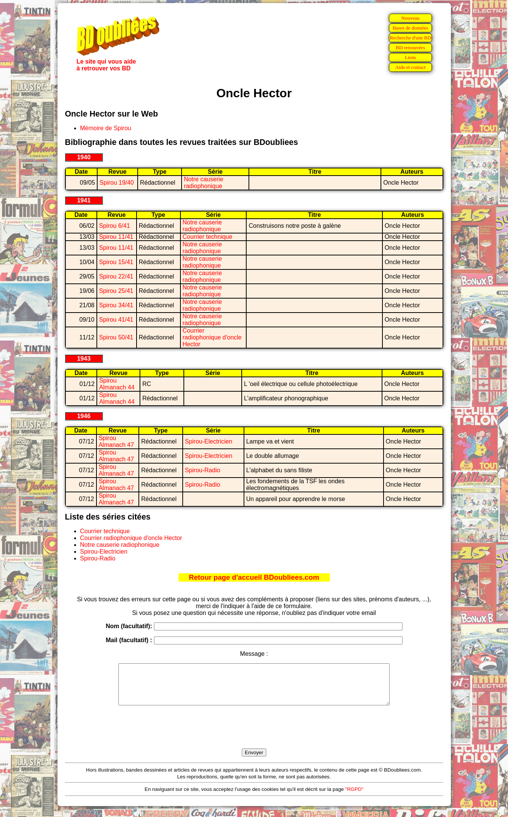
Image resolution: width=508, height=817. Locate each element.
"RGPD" (354, 797)
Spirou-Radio (202, 470)
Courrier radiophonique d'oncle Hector (212, 337)
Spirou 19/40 (116, 182)
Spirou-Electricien (208, 441)
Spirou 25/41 (116, 291)
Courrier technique (208, 236)
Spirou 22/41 (116, 276)
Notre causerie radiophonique (203, 182)
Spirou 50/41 (116, 337)
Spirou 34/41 (116, 305)
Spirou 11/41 (116, 236)
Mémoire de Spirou (105, 128)
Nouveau (410, 18)
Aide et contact (410, 67)
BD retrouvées (410, 47)
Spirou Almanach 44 (116, 384)
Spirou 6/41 (114, 226)
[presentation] (254, 735)
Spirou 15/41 (116, 262)
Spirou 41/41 (116, 319)
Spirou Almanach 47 (116, 441)
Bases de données (410, 28)
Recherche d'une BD (410, 37)
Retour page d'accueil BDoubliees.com (254, 577)
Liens (410, 57)
